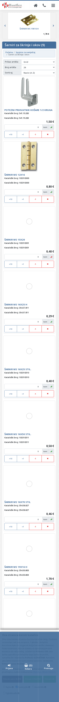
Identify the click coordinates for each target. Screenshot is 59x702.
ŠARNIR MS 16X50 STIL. (17, 434)
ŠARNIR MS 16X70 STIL (17, 502)
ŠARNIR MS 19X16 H (15, 566)
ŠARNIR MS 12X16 (14, 174)
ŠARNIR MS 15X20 (14, 239)
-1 (35, 134)
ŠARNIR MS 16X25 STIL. (17, 369)
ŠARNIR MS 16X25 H (15, 304)
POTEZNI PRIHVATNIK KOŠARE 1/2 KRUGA (28, 110)
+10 (10, 134)
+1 (23, 134)
